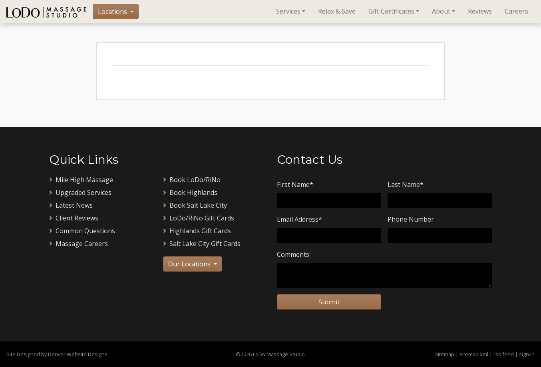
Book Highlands (190, 192)
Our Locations (190, 264)
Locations (113, 11)
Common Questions (82, 230)
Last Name (406, 184)
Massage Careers (78, 243)
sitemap (444, 354)
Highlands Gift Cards (197, 230)
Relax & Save (337, 11)
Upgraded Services (80, 192)
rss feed (503, 354)
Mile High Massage (81, 179)
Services (288, 11)
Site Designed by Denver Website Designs (56, 354)
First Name (295, 184)
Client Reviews (73, 218)
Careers (516, 11)
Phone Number (411, 219)
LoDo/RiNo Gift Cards (198, 218)
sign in (527, 354)
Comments (293, 254)
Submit (329, 302)
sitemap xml (473, 354)
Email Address (299, 219)
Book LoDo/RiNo (192, 179)
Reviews (480, 11)
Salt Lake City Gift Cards (202, 243)
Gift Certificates (391, 11)
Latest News (71, 205)
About (441, 11)
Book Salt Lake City (195, 205)
